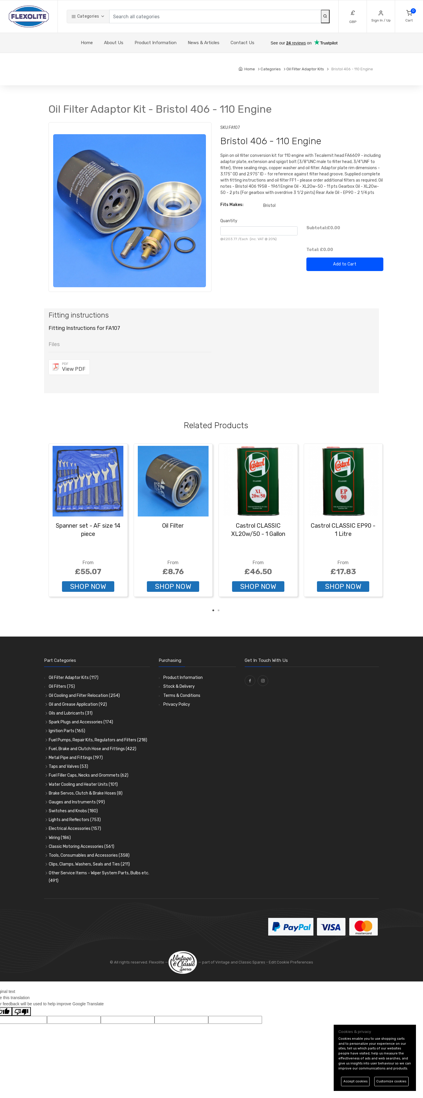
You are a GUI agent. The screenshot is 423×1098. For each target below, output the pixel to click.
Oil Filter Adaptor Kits (73, 677)
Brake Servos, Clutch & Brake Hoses (85, 793)
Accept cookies (355, 1081)
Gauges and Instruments (77, 802)
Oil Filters (62, 686)
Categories (85, 16)
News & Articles (203, 42)
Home (87, 42)
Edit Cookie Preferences (291, 962)
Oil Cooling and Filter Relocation (84, 695)
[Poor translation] (21, 1011)
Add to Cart (344, 264)
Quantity (228, 220)
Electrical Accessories (75, 828)
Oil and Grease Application (78, 704)
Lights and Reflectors (75, 819)
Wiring (60, 837)
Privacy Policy (176, 704)
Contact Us (242, 42)
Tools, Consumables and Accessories (89, 855)
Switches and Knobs (73, 810)
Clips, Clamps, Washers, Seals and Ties (89, 864)
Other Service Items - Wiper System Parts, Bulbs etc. (99, 877)
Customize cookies (391, 1081)
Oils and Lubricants (71, 713)
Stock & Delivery (179, 686)
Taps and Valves (68, 766)
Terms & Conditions (181, 695)
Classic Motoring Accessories (81, 846)
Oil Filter (173, 525)
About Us (113, 42)
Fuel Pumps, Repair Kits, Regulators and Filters (98, 739)
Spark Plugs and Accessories (81, 722)
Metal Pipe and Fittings (76, 757)
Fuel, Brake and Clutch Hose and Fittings (92, 748)
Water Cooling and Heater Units (83, 784)
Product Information (156, 42)
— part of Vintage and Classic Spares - (218, 962)
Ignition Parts (67, 730)
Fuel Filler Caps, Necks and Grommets (88, 775)
